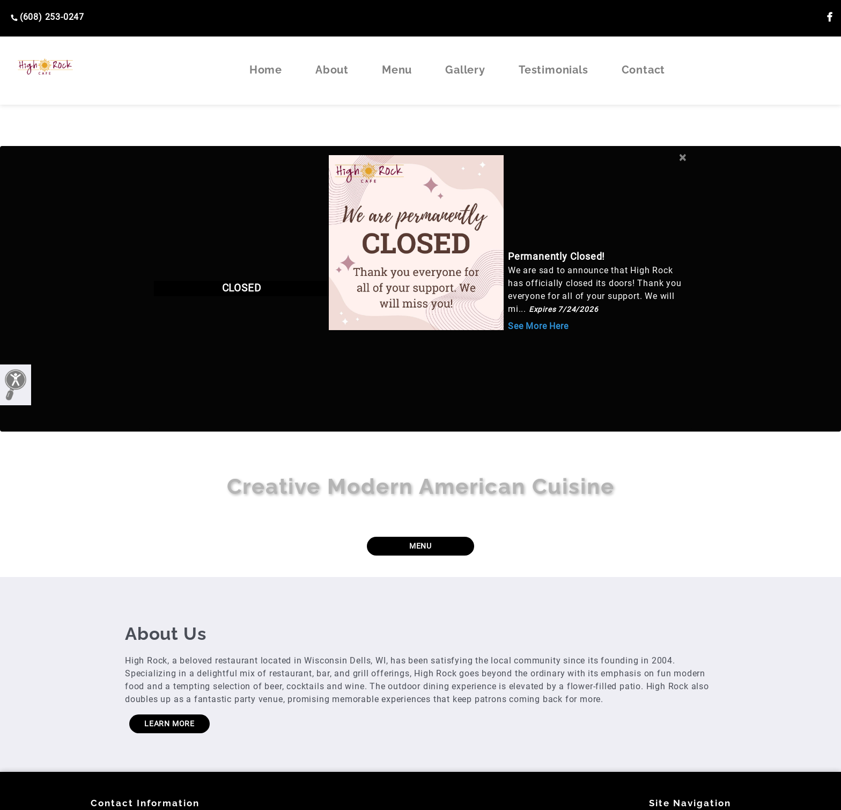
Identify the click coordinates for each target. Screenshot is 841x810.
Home (265, 69)
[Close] (682, 155)
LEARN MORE (169, 723)
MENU (420, 546)
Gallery (465, 69)
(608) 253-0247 (47, 17)
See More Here (538, 326)
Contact (644, 69)
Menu (397, 69)
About (332, 69)
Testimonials (553, 69)
